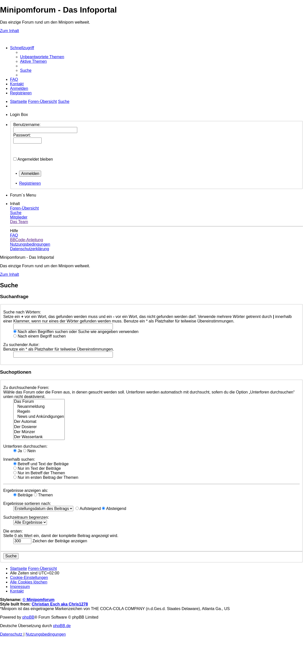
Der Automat (39, 421)
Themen (43, 495)
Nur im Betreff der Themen (39, 473)
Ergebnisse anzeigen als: (25, 490)
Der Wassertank (39, 437)
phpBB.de (62, 626)
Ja (17, 451)
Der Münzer (39, 432)
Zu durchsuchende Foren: (26, 387)
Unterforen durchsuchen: (25, 446)
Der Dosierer (39, 427)
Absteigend (114, 508)
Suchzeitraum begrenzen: (26, 517)
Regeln (39, 411)
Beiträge (23, 495)
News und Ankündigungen (39, 416)
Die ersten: (13, 531)
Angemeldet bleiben (35, 159)
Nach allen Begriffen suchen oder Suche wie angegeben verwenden (75, 331)
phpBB (28, 617)
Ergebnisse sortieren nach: (27, 503)
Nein (29, 451)
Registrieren (30, 183)
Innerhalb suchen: (19, 459)
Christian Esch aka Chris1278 (60, 604)
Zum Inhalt (9, 31)
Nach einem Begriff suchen (39, 336)
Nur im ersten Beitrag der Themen (45, 477)
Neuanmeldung (39, 406)
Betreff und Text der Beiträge (41, 464)
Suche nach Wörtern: (22, 312)
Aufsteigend (88, 508)
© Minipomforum (38, 600)
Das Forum (39, 401)
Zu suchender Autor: (21, 345)
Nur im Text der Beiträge (37, 468)
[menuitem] (42, 57)
